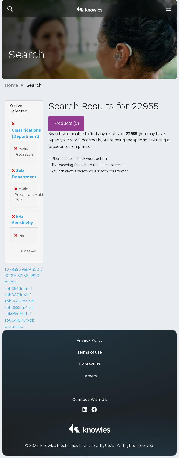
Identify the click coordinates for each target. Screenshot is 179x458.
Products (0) (66, 123)
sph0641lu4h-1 (18, 295)
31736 (22, 276)
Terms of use (89, 352)
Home (11, 85)
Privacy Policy (89, 340)
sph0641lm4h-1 (18, 288)
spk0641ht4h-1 (18, 314)
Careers (89, 376)
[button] (10, 9)
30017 (37, 269)
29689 (25, 269)
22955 (12, 269)
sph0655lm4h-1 (19, 307)
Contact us (89, 364)
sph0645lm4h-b (19, 301)
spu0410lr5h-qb (19, 320)
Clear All (28, 251)
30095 (11, 276)
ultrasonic (14, 326)
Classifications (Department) (26, 130)
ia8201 (35, 276)
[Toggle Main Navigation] (169, 9)
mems (10, 282)
